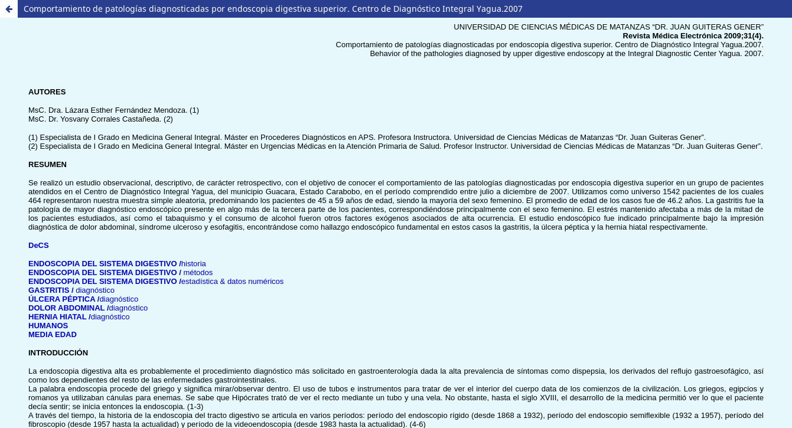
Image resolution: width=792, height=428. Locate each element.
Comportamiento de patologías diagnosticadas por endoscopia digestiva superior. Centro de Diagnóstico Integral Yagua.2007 (273, 8)
